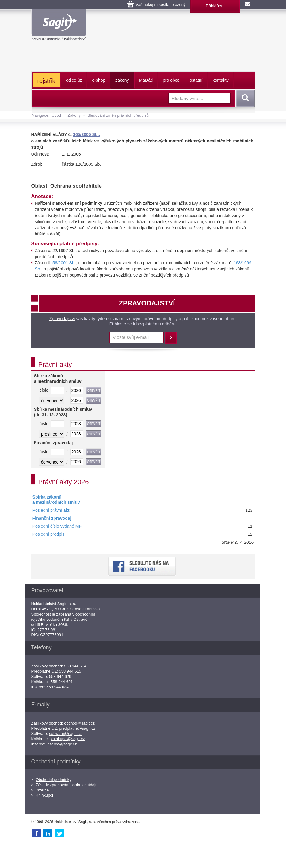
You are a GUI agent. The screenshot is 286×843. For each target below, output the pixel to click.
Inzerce (42, 790)
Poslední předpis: (49, 534)
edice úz (74, 80)
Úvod (56, 115)
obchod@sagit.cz (79, 723)
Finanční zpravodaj (51, 518)
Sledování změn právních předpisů (118, 115)
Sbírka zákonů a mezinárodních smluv (56, 500)
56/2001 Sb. (64, 262)
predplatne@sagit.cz (77, 728)
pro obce (171, 80)
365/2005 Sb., (86, 134)
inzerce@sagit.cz (61, 744)
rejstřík (46, 80)
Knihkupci (44, 795)
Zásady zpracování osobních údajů (67, 785)
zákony (122, 80)
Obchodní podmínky (53, 779)
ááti (146, 80)
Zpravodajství (62, 318)
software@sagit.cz (65, 733)
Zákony (74, 115)
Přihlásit (171, 337)
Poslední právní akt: (51, 510)
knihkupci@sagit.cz (68, 738)
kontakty (221, 80)
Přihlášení (215, 5)
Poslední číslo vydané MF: (57, 526)
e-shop (98, 80)
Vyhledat (244, 98)
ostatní (195, 80)
